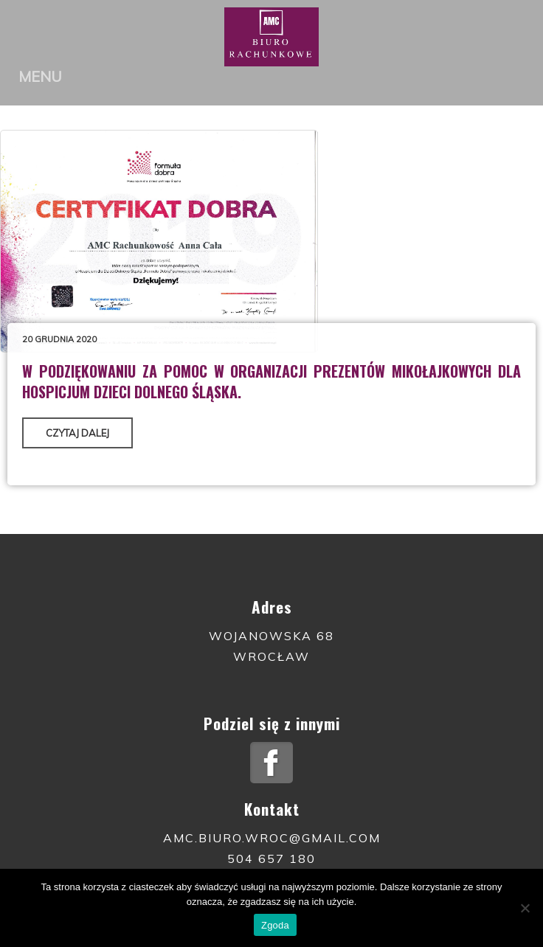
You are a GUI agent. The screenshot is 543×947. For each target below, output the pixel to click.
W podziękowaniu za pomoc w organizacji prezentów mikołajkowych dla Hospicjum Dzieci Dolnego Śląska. (271, 381)
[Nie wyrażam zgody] (524, 908)
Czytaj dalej (77, 433)
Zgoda (275, 925)
